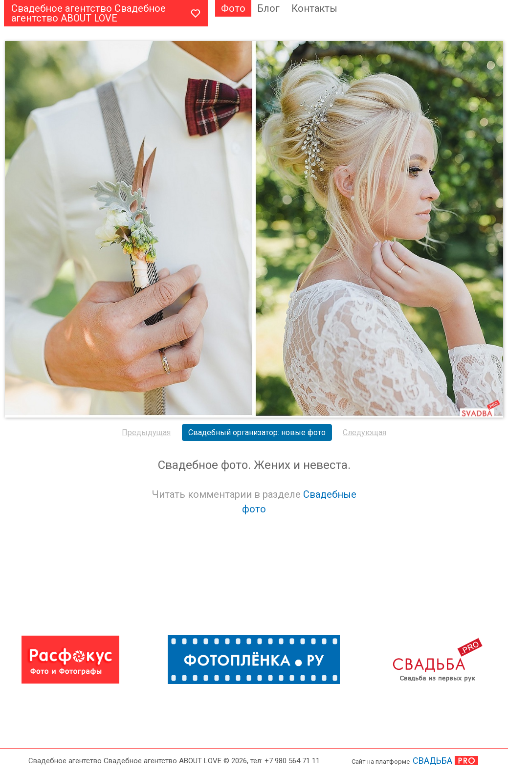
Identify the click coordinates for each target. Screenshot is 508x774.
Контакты (314, 8)
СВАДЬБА (432, 760)
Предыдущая (146, 432)
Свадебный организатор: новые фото (257, 432)
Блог (268, 8)
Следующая (364, 432)
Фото (233, 8)
